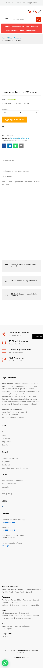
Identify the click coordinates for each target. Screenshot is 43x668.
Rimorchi (33, 30)
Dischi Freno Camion (33, 589)
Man (27, 26)
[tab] (9, 162)
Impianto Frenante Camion (12, 589)
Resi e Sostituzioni (9, 484)
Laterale (36, 600)
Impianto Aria (7, 626)
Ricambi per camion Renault (16, 140)
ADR (27, 30)
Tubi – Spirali (7, 629)
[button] (5, 663)
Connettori (6, 602)
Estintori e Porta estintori (12, 615)
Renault (9, 30)
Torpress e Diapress (22, 626)
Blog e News (6, 442)
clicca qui (5, 546)
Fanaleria (13, 138)
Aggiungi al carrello (14, 119)
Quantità (5, 109)
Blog (28, 3)
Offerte (7, 26)
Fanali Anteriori (24, 138)
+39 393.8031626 (8, 522)
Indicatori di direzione (10, 605)
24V (8, 636)
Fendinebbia (16, 600)
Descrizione (8, 161)
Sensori (29, 592)
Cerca (38, 19)
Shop (14, 3)
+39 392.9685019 (8, 530)
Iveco (22, 26)
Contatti (34, 3)
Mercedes (34, 26)
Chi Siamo (21, 3)
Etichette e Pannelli (31, 615)
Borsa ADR (25, 613)
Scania (15, 30)
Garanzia (5, 487)
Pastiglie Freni (7, 592)
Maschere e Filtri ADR (24, 618)
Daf (12, 26)
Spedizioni (6, 465)
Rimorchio (35, 605)
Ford (17, 26)
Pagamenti (6, 462)
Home (8, 3)
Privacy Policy (7, 494)
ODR (3, 490)
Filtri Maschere (7, 618)
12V (3, 636)
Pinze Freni (19, 592)
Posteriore (27, 600)
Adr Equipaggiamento (10, 613)
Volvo (22, 30)
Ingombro (25, 605)
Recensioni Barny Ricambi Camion (15, 468)
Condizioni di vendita (10, 458)
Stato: (4, 99)
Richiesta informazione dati (12, 480)
